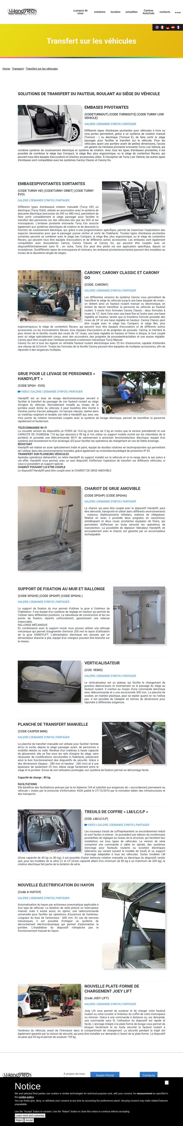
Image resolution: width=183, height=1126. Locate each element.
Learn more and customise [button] (30, 1115)
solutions (99, 12)
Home (6, 68)
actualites (132, 12)
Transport (18, 68)
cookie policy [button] (26, 1097)
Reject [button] (19, 1120)
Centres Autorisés (148, 12)
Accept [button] (29, 1120)
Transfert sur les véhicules (42, 68)
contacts (165, 12)
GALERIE (90, 124)
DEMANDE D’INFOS (109, 124)
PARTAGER (129, 124)
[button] (166, 1083)
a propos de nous (80, 12)
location (115, 12)
